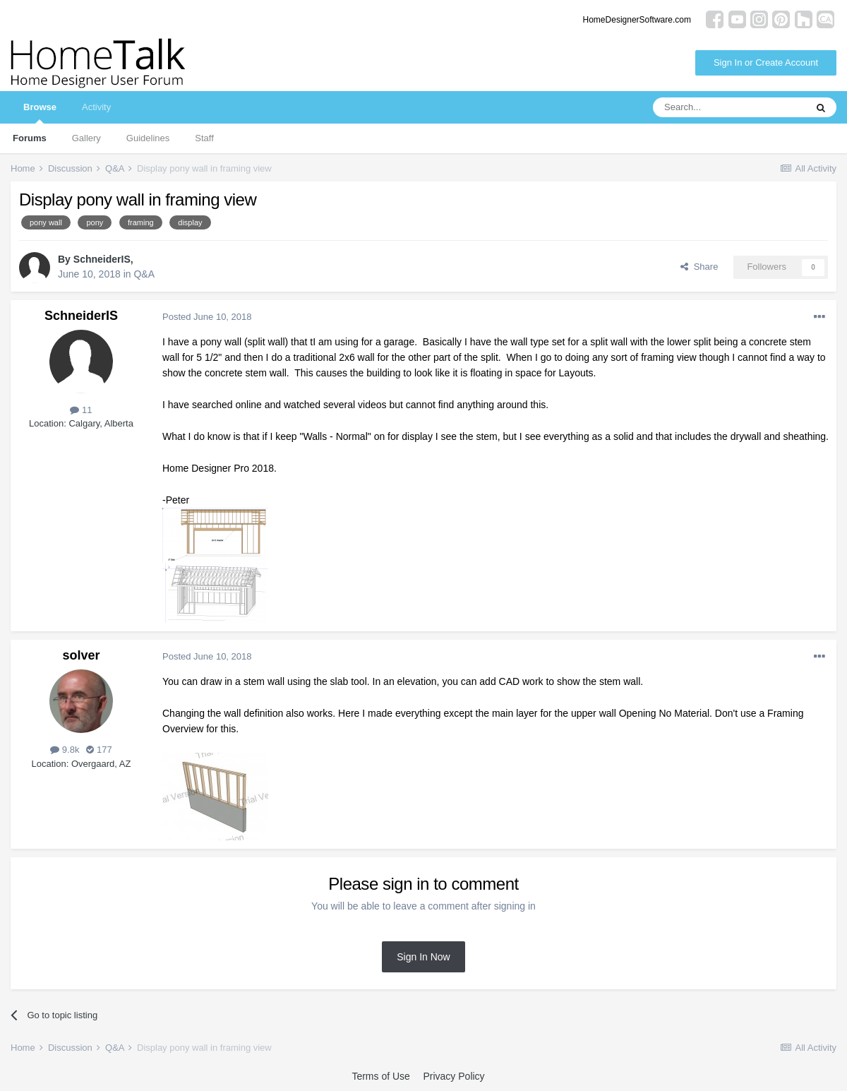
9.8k (64, 749)
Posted (207, 316)
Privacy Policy (453, 1076)
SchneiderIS (102, 259)
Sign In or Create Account (766, 62)
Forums (30, 138)
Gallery (86, 138)
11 (81, 410)
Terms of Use (380, 1076)
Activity (96, 107)
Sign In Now (423, 956)
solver (81, 655)
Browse (39, 113)
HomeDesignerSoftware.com (637, 20)
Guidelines (147, 138)
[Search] (729, 107)
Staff (204, 138)
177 (99, 749)
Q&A (144, 274)
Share (699, 266)
